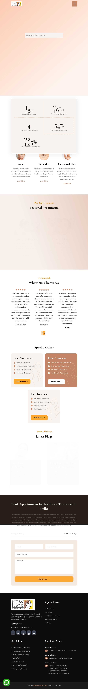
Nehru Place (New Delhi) (21, 655)
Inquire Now (22, 382)
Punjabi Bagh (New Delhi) (21, 651)
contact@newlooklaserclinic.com (60, 658)
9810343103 (62, 651)
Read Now (16, 481)
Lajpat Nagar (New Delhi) (21, 648)
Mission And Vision (53, 616)
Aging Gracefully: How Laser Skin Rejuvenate (62, 465)
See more (26, 255)
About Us (50, 609)
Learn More (21, 181)
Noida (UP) (16, 658)
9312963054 (53, 651)
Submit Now (44, 580)
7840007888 (71, 651)
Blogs (49, 623)
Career (49, 612)
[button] (45, 333)
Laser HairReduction (18, 465)
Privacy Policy (52, 619)
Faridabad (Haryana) (20, 665)
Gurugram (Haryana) (20, 669)
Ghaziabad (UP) (18, 662)
